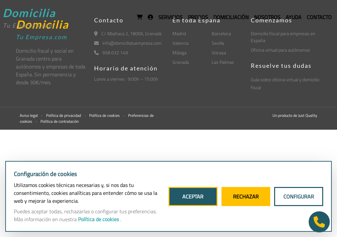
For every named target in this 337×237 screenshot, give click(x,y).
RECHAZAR (246, 196)
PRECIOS (198, 17)
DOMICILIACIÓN (231, 17)
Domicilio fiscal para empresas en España (283, 37)
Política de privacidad (64, 115)
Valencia (180, 43)
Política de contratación (59, 121)
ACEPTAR (192, 196)
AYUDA (293, 17)
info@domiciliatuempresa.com (128, 43)
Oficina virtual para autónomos (280, 49)
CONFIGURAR (298, 196)
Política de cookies (105, 115)
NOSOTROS (267, 17)
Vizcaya (219, 52)
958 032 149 (111, 52)
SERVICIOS (170, 17)
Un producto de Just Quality (294, 115)
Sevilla (218, 43)
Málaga (179, 52)
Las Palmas (223, 62)
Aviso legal (29, 115)
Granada (180, 62)
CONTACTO (319, 17)
